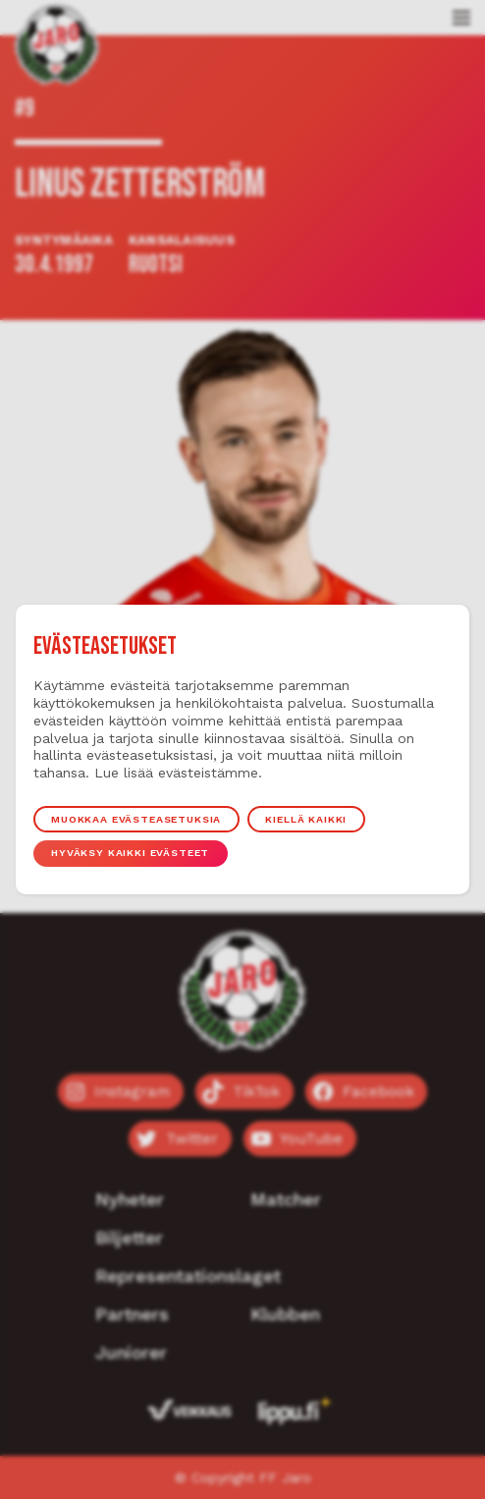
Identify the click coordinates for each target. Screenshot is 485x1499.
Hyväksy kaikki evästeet (130, 853)
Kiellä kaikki (307, 818)
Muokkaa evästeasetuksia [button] (136, 818)
